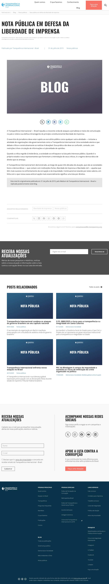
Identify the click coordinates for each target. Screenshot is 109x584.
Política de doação (93, 511)
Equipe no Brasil (43, 496)
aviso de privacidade (23, 460)
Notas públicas (22, 12)
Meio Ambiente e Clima (45, 555)
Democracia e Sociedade (45, 551)
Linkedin (90, 565)
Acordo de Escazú (66, 510)
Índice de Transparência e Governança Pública (69, 504)
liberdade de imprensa (42, 208)
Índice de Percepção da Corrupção (68, 492)
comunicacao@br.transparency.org (89, 227)
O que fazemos (42, 515)
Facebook (91, 555)
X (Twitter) (91, 550)
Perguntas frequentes (44, 506)
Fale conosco (92, 491)
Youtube (90, 560)
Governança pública (44, 546)
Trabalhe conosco (93, 501)
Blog (14, 12)
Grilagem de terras (67, 515)
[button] (105, 5)
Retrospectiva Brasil (67, 498)
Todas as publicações (44, 541)
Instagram (91, 545)
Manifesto (41, 511)
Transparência (42, 501)
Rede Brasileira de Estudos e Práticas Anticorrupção (96, 532)
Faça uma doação (93, 569)
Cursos (40, 525)
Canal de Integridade (94, 506)
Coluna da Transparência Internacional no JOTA (72, 521)
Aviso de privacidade (94, 515)
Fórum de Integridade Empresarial (94, 539)
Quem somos (42, 491)
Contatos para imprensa (95, 496)
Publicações (41, 520)
